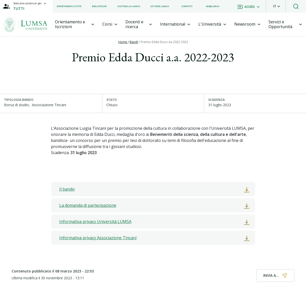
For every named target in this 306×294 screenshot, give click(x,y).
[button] (276, 6)
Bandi (134, 42)
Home (123, 42)
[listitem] (69, 6)
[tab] (74, 24)
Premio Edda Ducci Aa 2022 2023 (164, 42)
